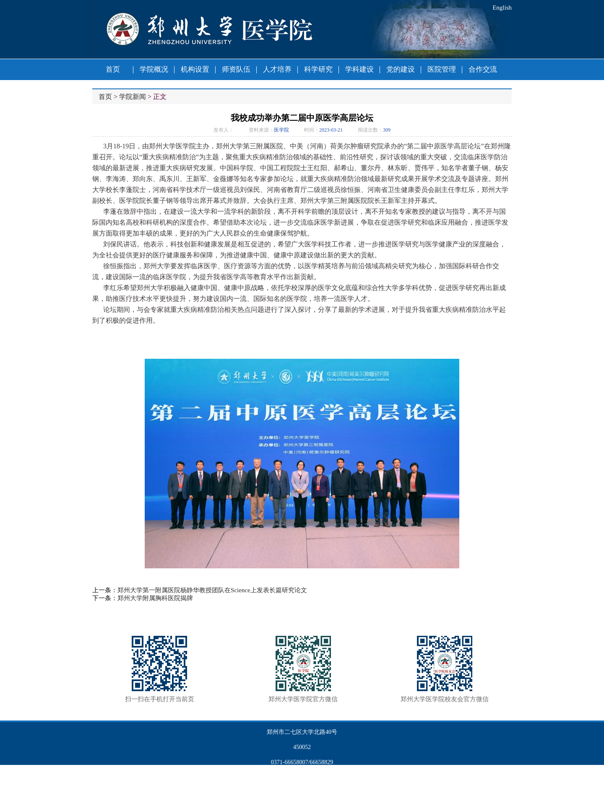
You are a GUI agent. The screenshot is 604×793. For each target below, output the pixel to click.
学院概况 (154, 69)
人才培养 (277, 69)
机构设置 (195, 69)
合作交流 (483, 69)
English (502, 7)
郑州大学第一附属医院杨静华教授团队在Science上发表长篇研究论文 (212, 590)
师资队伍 (236, 69)
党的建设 (400, 69)
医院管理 (441, 69)
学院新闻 (132, 96)
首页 (113, 69)
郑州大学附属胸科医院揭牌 (155, 598)
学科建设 (359, 69)
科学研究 (318, 69)
